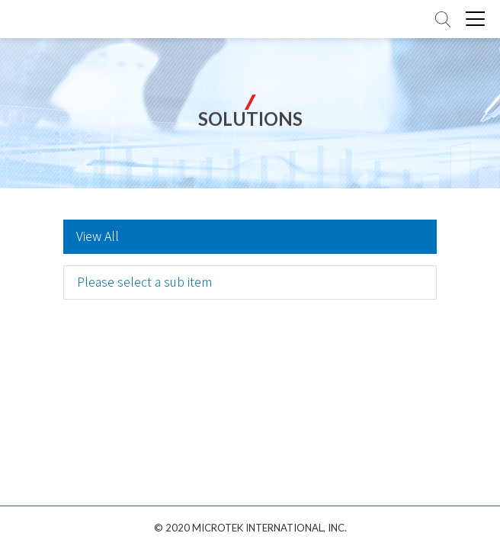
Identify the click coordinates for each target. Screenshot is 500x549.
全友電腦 (53, 19)
